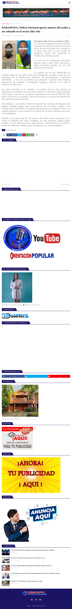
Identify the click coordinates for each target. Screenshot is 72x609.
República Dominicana (16, 23)
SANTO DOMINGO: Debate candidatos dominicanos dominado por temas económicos (33, 550)
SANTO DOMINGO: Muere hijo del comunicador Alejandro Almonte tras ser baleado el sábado (35, 573)
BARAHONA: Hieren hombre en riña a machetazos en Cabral (26, 581)
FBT (44, 605)
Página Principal (6, 23)
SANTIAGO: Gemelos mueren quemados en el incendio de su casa (27, 558)
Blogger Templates (36, 605)
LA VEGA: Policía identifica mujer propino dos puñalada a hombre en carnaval (31, 565)
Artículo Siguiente (64, 184)
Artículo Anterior (7, 184)
